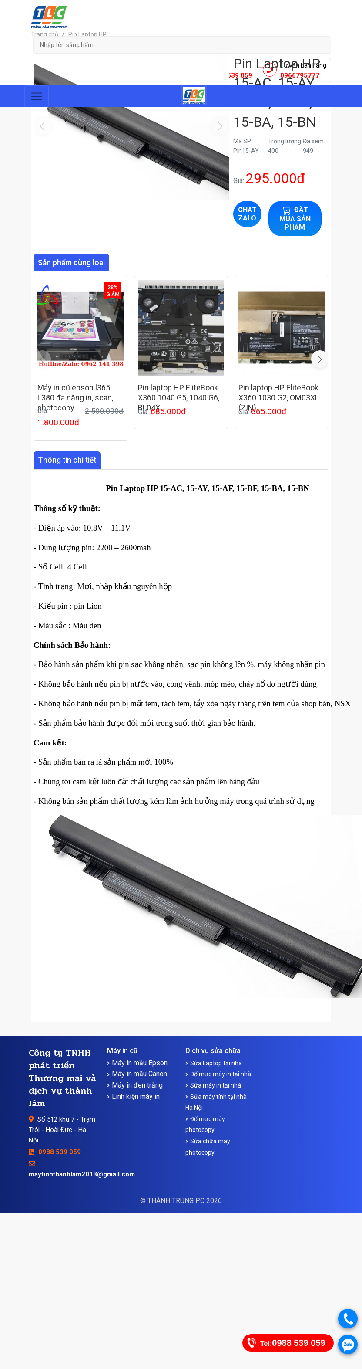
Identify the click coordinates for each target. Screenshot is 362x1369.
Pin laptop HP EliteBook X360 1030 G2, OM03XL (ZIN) (278, 398)
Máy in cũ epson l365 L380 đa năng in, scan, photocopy (75, 398)
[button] (319, 359)
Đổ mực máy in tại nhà (220, 1074)
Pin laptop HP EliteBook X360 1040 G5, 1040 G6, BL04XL (178, 398)
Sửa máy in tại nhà (215, 1085)
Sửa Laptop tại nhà (216, 1063)
